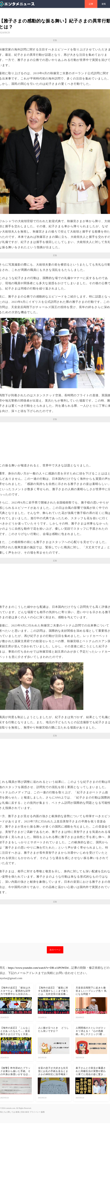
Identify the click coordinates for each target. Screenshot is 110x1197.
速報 (104, 4)
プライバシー (34, 1186)
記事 (91, 4)
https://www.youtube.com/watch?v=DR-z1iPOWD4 (38, 1041)
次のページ (55, 1024)
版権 (43, 1186)
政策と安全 (20, 1186)
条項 (27, 1186)
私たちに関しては (7, 1186)
